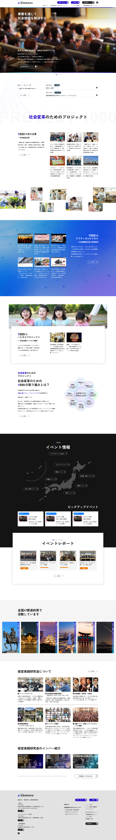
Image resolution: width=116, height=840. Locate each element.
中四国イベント (50, 479)
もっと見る (23, 95)
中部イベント (68, 493)
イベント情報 (75, 5)
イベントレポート (90, 809)
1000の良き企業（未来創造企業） (72, 809)
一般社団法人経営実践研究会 (25, 2)
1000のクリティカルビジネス (71, 812)
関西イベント (59, 472)
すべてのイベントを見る (57, 453)
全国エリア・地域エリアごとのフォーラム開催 (86, 725)
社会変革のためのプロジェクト (59, 5)
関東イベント (81, 485)
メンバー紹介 (89, 816)
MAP (20, 811)
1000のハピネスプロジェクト (71, 814)
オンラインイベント (61, 464)
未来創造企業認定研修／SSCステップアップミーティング (57, 694)
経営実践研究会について (90, 5)
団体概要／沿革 (89, 818)
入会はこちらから (85, 776)
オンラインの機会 (52, 724)
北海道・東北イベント (86, 476)
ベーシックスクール (25, 693)
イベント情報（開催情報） (91, 806)
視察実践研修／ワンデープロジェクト (26, 725)
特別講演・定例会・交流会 (83, 693)
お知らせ (45, 5)
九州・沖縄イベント (30, 489)
